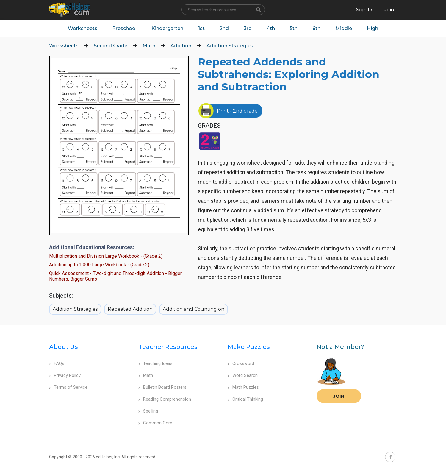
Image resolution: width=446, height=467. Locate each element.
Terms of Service (68, 387)
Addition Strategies (229, 46)
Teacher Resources (168, 346)
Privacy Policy (65, 375)
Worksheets (82, 28)
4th (271, 28)
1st (201, 28)
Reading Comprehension (164, 399)
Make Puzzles (249, 346)
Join (339, 396)
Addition (180, 46)
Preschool (124, 28)
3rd (248, 28)
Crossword (241, 363)
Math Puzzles (243, 387)
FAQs (56, 363)
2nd (224, 28)
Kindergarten (167, 28)
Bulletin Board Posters (162, 387)
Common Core (155, 423)
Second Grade (110, 46)
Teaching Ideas (155, 363)
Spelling (148, 411)
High (372, 28)
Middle (343, 28)
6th (316, 28)
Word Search (243, 375)
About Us (63, 346)
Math (149, 46)
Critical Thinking (245, 399)
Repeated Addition (130, 309)
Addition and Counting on (193, 309)
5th (294, 28)
